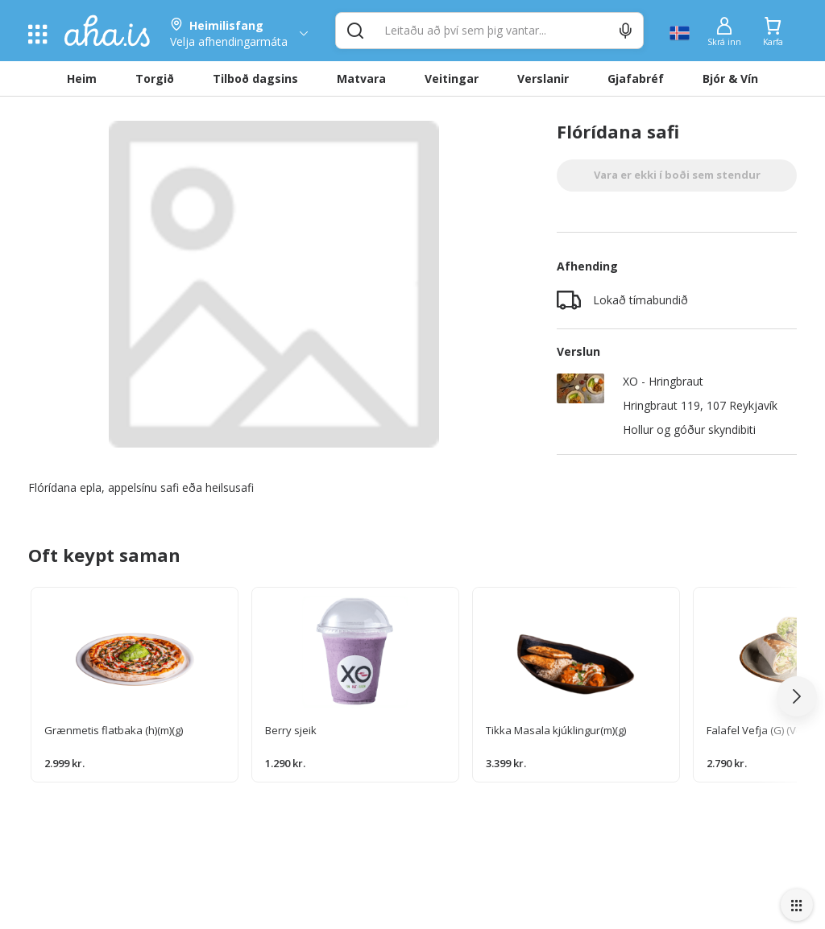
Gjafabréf (635, 78)
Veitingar (452, 78)
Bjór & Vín (730, 78)
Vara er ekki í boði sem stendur (677, 174)
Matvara (361, 78)
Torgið (154, 78)
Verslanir (543, 78)
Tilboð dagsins (255, 78)
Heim (82, 78)
